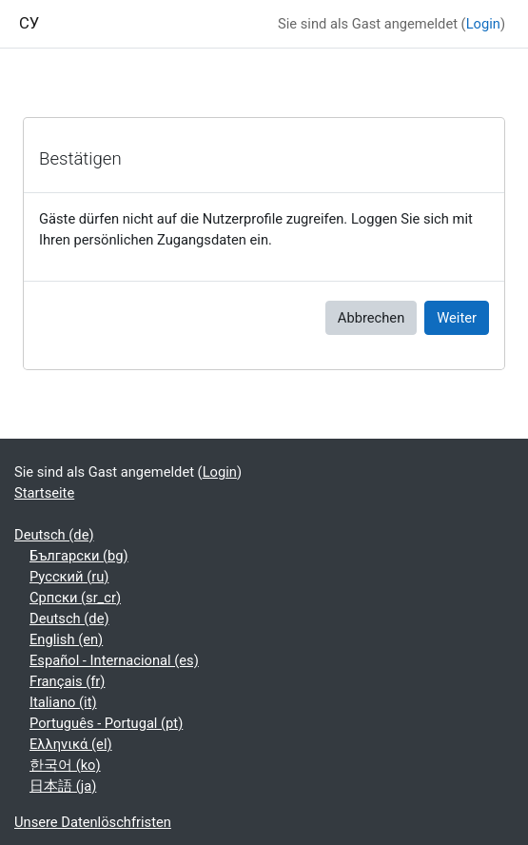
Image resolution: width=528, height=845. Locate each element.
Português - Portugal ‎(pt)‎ (106, 723)
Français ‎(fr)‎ (67, 681)
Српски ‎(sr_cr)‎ (75, 597)
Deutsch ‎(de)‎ (54, 534)
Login (483, 23)
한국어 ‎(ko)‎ (65, 765)
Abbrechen (371, 317)
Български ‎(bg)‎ (78, 555)
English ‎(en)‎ (66, 639)
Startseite (44, 492)
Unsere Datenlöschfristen (92, 822)
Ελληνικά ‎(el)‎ (70, 744)
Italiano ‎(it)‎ (63, 702)
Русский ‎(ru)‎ (68, 576)
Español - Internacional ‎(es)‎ (114, 660)
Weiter (457, 317)
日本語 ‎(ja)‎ (62, 786)
